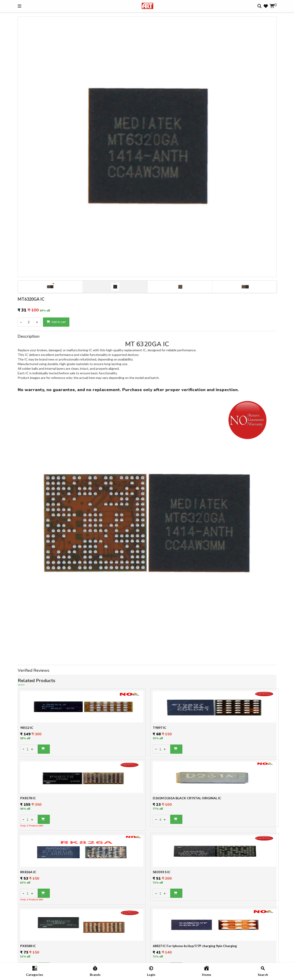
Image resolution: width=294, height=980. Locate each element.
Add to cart (56, 322)
